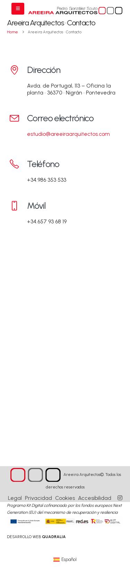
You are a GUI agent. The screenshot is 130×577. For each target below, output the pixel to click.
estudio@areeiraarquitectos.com (68, 134)
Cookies (65, 498)
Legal (15, 498)
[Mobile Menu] (17, 9)
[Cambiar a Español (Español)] (65, 559)
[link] (36, 536)
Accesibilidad (94, 498)
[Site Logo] (75, 11)
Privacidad (38, 498)
